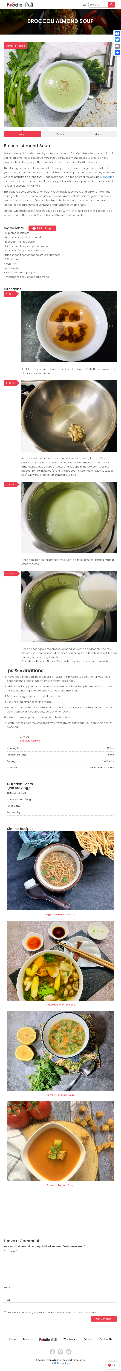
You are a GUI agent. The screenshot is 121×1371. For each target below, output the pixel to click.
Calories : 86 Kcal (16, 793)
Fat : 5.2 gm (13, 805)
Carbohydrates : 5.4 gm (20, 799)
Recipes (88, 1339)
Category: (60, 767)
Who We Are (70, 1339)
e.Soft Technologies (61, 1363)
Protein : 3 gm (14, 812)
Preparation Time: (60, 754)
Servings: (60, 761)
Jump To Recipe (15, 45)
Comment (10, 1251)
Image (22, 134)
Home (12, 1339)
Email (8, 1300)
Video (98, 134)
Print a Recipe (42, 228)
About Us (27, 1339)
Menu (84, 4)
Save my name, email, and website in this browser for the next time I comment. (52, 1312)
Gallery (60, 134)
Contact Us (105, 1339)
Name (8, 1287)
